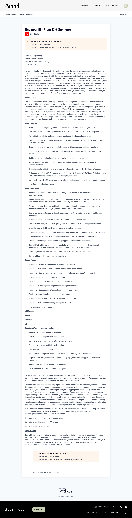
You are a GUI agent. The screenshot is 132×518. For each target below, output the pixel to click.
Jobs (114, 507)
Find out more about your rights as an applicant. (44, 418)
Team (97, 5)
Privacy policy (60, 496)
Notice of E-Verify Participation (37, 426)
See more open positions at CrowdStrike (46, 472)
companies (27, 14)
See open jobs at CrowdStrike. (41, 44)
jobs (11, 14)
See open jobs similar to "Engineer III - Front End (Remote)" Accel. (53, 47)
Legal (125, 513)
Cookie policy (70, 496)
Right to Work (30, 431)
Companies (85, 5)
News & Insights (111, 5)
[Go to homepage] (11, 5)
